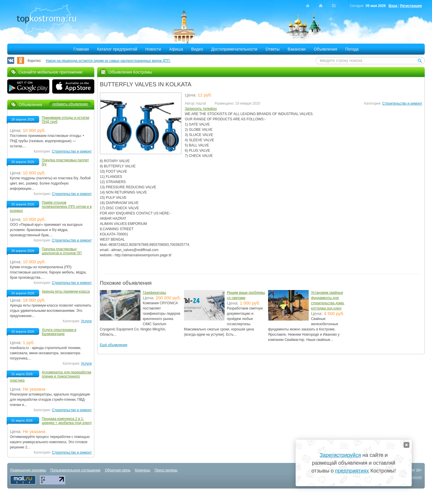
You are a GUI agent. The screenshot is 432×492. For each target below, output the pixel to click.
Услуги (86, 321)
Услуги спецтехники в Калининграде (59, 332)
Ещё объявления (113, 345)
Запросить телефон (201, 109)
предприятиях (352, 471)
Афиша (176, 49)
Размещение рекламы (28, 470)
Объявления (325, 49)
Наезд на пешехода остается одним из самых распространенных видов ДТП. (108, 61)
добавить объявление (70, 104)
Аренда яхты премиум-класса (66, 291)
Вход (392, 6)
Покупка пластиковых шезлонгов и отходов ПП (62, 251)
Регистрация (411, 6)
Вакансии (297, 49)
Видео (197, 49)
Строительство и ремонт (402, 103)
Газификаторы (154, 293)
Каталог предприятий (117, 49)
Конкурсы (142, 470)
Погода (352, 49)
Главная (81, 49)
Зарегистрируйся (340, 455)
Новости (153, 49)
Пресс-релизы (166, 470)
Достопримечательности (234, 49)
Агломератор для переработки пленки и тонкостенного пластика (50, 376)
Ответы (272, 49)
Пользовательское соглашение (75, 470)
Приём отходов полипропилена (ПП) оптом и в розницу (51, 207)
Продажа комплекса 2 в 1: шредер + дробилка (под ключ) (67, 421)
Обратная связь (117, 470)
